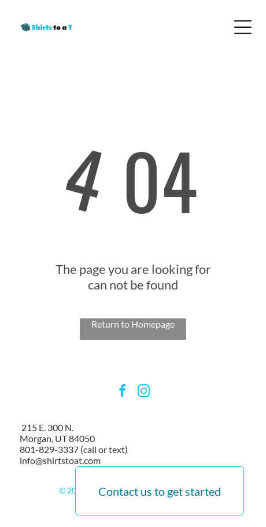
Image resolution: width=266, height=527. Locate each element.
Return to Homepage (133, 323)
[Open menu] (243, 27)
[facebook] (122, 392)
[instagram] (144, 392)
